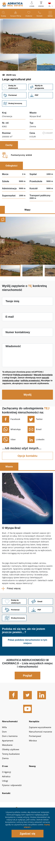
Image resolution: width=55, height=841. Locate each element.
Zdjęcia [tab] (9, 209)
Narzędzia (34, 721)
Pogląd (27, 675)
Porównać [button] (14, 95)
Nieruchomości (10, 721)
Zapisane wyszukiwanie (40, 727)
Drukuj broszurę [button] (14, 103)
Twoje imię (12, 301)
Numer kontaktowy (17, 332)
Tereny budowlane (11, 753)
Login (31, 6)
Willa (4, 727)
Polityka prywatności (22, 375)
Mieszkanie (7, 745)
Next (52, 241)
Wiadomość (13, 346)
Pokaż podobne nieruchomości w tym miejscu (27, 641)
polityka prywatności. (31, 380)
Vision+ (41, 6)
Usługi (5, 780)
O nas (5, 766)
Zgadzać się (27, 833)
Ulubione (28, 16)
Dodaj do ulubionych (14, 87)
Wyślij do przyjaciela (41, 87)
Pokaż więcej (13, 588)
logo (12, 4)
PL (49, 6)
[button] (9, 62)
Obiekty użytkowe (10, 749)
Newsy (32, 766)
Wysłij (27, 394)
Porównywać (35, 736)
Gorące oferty (15, 16)
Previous (2, 241)
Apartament (7, 740)
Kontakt (39, 16)
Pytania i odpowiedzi (12, 785)
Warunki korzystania (43, 375)
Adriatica (6, 776)
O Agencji (6, 772)
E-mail (9, 316)
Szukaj (3, 16)
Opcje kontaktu (27, 455)
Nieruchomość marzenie (40, 731)
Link (41, 95)
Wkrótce (33, 740)
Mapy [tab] (27, 209)
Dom (4, 731)
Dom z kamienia (9, 736)
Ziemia (5, 758)
